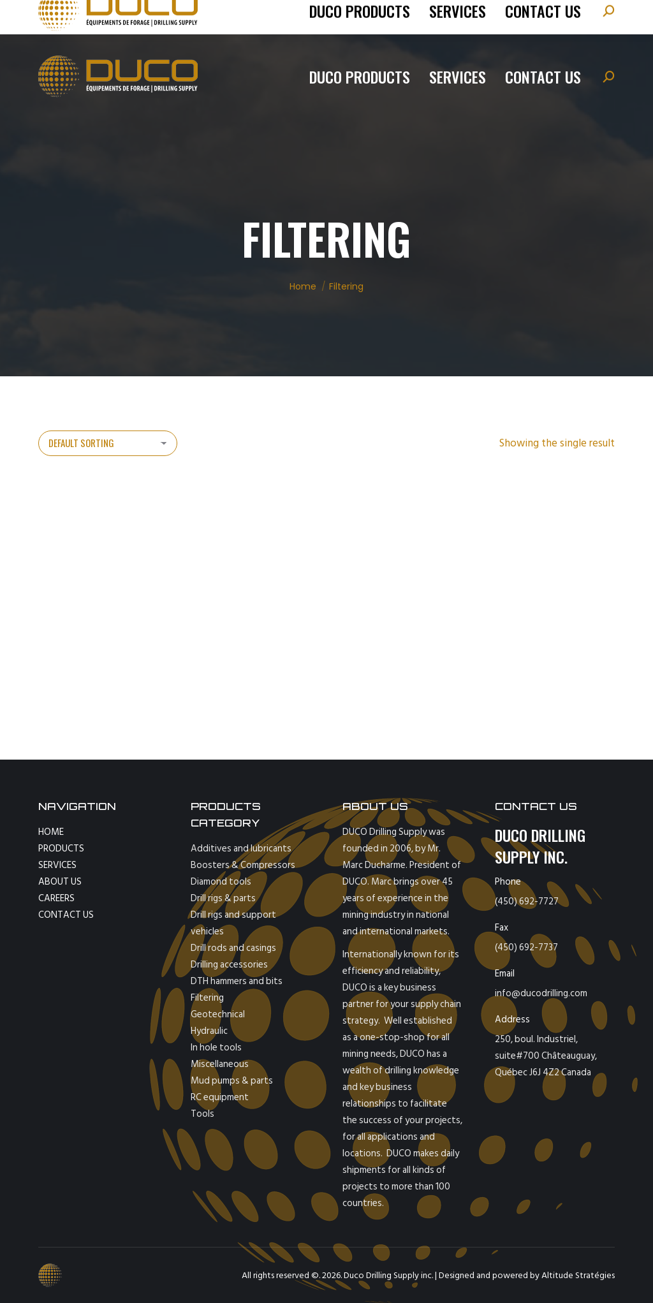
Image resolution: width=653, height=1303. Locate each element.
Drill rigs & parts (223, 898)
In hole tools (216, 1048)
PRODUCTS (61, 849)
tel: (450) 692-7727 (96, 16)
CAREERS (56, 898)
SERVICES (57, 865)
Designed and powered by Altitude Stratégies (527, 1275)
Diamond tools (221, 882)
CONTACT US (66, 915)
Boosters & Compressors (243, 865)
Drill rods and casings (233, 948)
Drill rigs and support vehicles (233, 923)
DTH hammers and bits (236, 981)
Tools (202, 1114)
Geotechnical (218, 1014)
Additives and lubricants (241, 849)
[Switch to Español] (581, 16)
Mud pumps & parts (232, 1081)
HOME (51, 832)
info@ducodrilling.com (192, 16)
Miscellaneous (220, 1064)
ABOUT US (60, 882)
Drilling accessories (229, 965)
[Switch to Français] (536, 16)
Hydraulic (209, 1031)
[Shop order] (107, 443)
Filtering (207, 998)
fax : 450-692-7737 (294, 16)
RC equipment (220, 1097)
